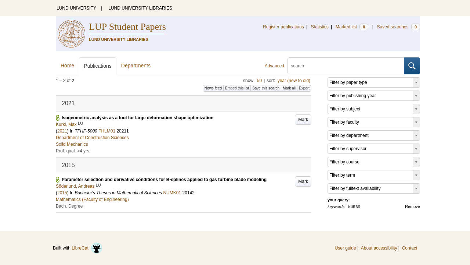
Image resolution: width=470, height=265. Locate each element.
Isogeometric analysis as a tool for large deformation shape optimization (137, 117)
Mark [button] (303, 119)
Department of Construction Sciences (92, 137)
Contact (409, 248)
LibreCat (87, 248)
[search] (346, 65)
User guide (345, 248)
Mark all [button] (289, 88)
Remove (412, 206)
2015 (62, 192)
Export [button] (304, 88)
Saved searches (398, 26)
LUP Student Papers (127, 26)
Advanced (274, 65)
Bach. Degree (69, 206)
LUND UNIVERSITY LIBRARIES (140, 8)
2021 (62, 131)
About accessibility (379, 248)
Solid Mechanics (72, 144)
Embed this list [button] (237, 88)
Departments (136, 65)
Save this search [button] (265, 88)
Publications (98, 66)
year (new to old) (294, 80)
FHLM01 (106, 131)
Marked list (352, 26)
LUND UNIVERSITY (76, 8)
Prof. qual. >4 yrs (72, 150)
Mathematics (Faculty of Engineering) (92, 199)
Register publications (283, 26)
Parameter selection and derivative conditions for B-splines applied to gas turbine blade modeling (164, 179)
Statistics (320, 26)
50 (259, 80)
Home (67, 65)
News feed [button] (213, 88)
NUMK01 (172, 192)
